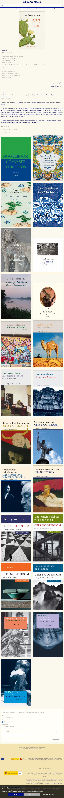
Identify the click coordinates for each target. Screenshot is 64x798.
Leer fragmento (6, 126)
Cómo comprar (57, 8)
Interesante (56, 739)
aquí (57, 790)
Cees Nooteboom (7, 52)
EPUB (35, 64)
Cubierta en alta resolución (9, 129)
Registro (28, 8)
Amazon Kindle (42, 64)
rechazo (32, 794)
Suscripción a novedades (41, 8)
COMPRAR (60, 85)
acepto (16, 794)
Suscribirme (15, 735)
